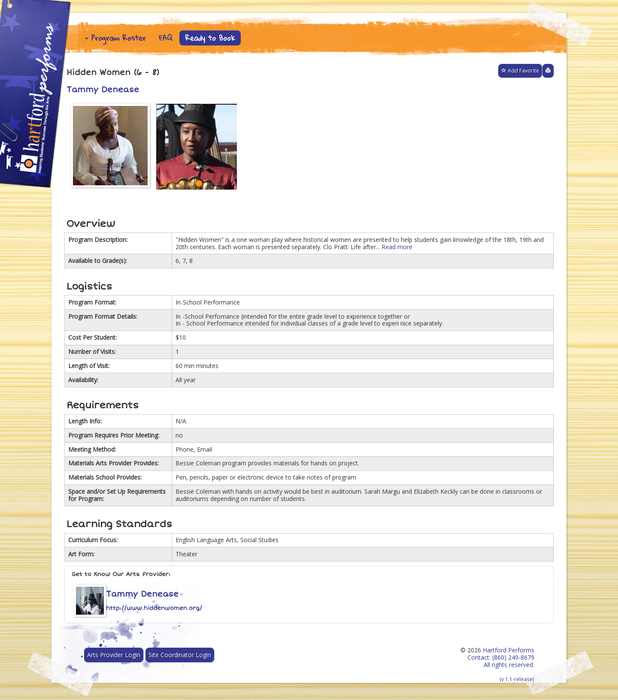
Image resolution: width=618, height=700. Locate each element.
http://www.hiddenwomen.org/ (154, 608)
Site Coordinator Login (179, 655)
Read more (397, 247)
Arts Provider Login (113, 655)
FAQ (166, 38)
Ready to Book (210, 38)
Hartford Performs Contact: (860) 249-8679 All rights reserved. (500, 664)
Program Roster (115, 38)
